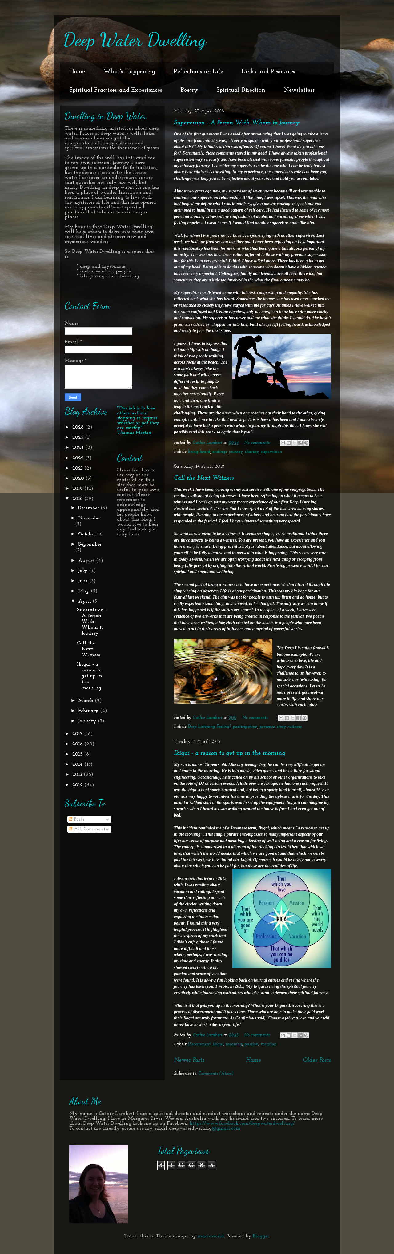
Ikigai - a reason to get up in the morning (229, 753)
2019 (78, 488)
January (88, 721)
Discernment (199, 1044)
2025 (78, 437)
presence (267, 726)
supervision (271, 452)
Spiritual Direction (240, 90)
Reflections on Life (198, 72)
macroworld (211, 1236)
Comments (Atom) (216, 1073)
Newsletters (299, 90)
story (281, 726)
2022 (78, 458)
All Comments (88, 829)
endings (219, 452)
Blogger (261, 1236)
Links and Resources (268, 72)
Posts (76, 819)
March (86, 700)
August (87, 560)
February (89, 710)
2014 (78, 764)
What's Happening (129, 72)
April (85, 601)
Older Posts (317, 1060)
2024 (78, 447)
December (89, 508)
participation (245, 726)
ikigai (218, 1044)
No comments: (257, 443)
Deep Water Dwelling (134, 39)
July (83, 570)
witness (295, 726)
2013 (78, 774)
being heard (199, 452)
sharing (252, 452)
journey (236, 452)
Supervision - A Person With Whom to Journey (237, 123)
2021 (78, 468)
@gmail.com (226, 1128)
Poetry (189, 90)
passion (251, 1044)
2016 (78, 744)
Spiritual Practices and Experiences (115, 90)
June (83, 581)
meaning (234, 1044)
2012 (78, 785)
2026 (78, 427)
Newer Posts (189, 1060)
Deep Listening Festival (209, 726)
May (84, 591)
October (87, 534)
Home (77, 72)
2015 (78, 754)
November (89, 518)
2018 (78, 498)
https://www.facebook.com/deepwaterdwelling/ (242, 1123)
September (90, 544)
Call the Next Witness (204, 478)
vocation (268, 1044)
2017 (78, 734)
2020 (79, 478)
